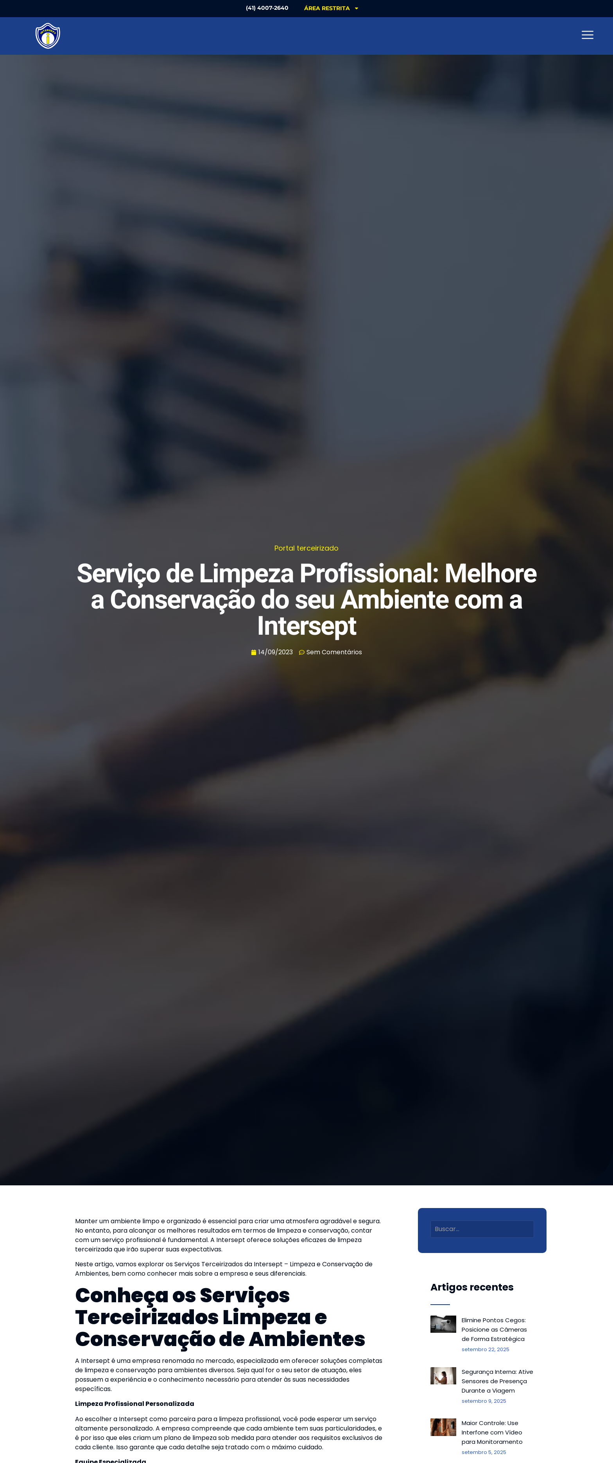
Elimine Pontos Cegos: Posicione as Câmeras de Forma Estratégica (494, 1329)
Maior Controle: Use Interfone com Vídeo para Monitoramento (492, 1432)
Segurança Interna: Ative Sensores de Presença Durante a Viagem (497, 1381)
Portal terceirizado (306, 548)
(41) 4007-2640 (267, 7)
